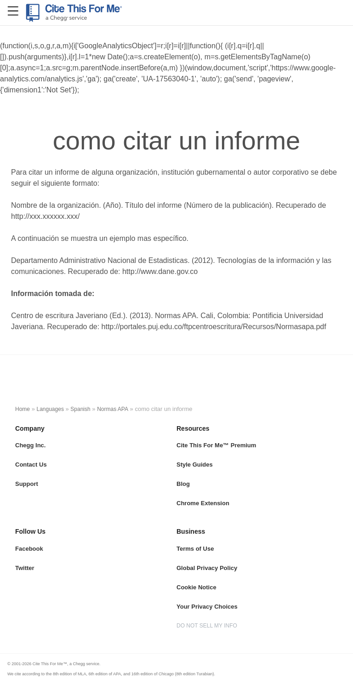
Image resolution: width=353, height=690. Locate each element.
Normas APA (112, 409)
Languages (49, 409)
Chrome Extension (202, 503)
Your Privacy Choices (207, 606)
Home (22, 409)
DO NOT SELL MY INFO (206, 625)
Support (26, 483)
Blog (183, 483)
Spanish (80, 409)
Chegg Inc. (30, 445)
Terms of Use (195, 548)
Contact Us (31, 464)
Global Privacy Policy (206, 568)
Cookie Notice (196, 587)
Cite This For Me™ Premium (216, 445)
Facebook (29, 548)
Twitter (24, 568)
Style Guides (194, 464)
